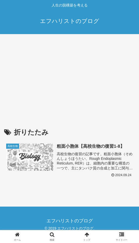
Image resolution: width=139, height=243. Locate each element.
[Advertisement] (69, 76)
